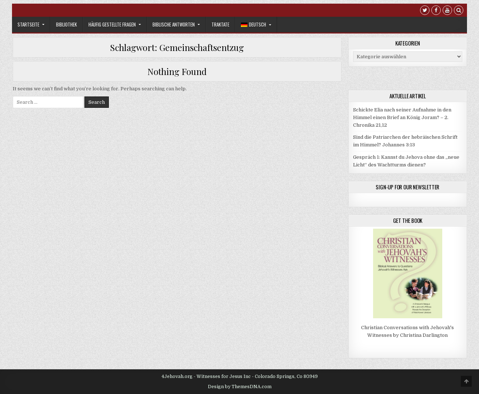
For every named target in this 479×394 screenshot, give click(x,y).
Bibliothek (66, 24)
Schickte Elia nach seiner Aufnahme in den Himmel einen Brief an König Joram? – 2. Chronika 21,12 (402, 117)
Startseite (28, 24)
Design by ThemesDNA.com (240, 386)
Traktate (220, 24)
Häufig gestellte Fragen (112, 24)
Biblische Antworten (174, 24)
